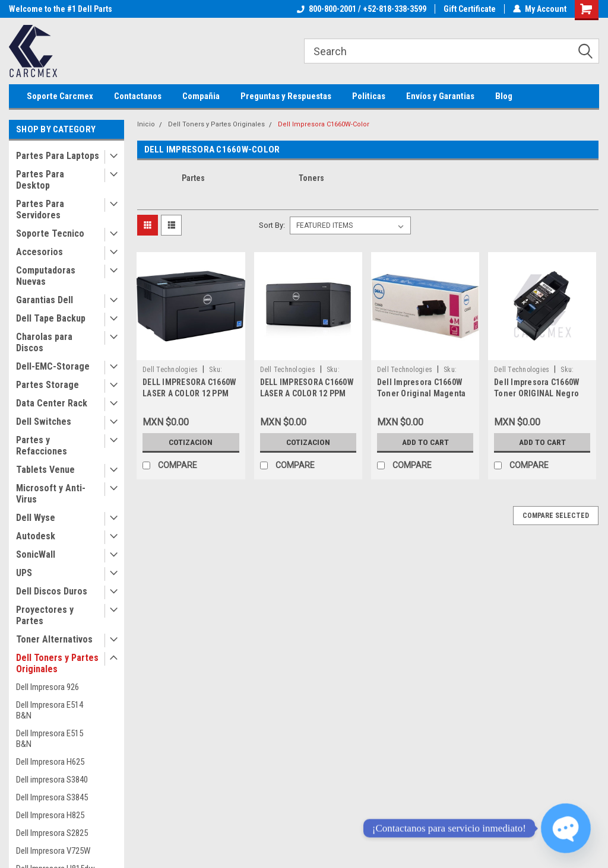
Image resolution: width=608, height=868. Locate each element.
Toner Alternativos (54, 639)
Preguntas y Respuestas (285, 96)
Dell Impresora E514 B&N (49, 710)
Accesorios (39, 251)
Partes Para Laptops (57, 155)
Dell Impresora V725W (53, 850)
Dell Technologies (170, 369)
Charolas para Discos (44, 342)
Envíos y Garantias (440, 96)
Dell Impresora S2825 (52, 833)
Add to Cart (425, 442)
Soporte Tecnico (50, 233)
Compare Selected (555, 515)
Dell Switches (43, 421)
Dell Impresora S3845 (52, 797)
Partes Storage (47, 384)
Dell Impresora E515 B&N (49, 738)
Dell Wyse (35, 517)
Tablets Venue (45, 469)
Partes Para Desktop (40, 179)
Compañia (201, 96)
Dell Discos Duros (51, 591)
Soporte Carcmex (60, 96)
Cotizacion (191, 442)
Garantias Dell (44, 300)
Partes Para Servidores (40, 209)
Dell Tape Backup (51, 318)
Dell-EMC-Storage (53, 366)
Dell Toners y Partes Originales (57, 663)
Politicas (368, 96)
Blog (503, 96)
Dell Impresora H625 (50, 761)
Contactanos (138, 96)
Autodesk (35, 536)
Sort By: (272, 225)
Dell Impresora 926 (47, 687)
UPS (24, 572)
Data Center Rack (51, 403)
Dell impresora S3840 (52, 779)
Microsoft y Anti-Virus (51, 493)
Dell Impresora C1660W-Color (323, 124)
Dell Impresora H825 (50, 815)
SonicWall (35, 554)
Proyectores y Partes (45, 615)
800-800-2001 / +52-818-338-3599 (361, 9)
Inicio (146, 124)
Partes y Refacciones (41, 445)
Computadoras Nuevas (45, 276)
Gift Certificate (470, 9)
